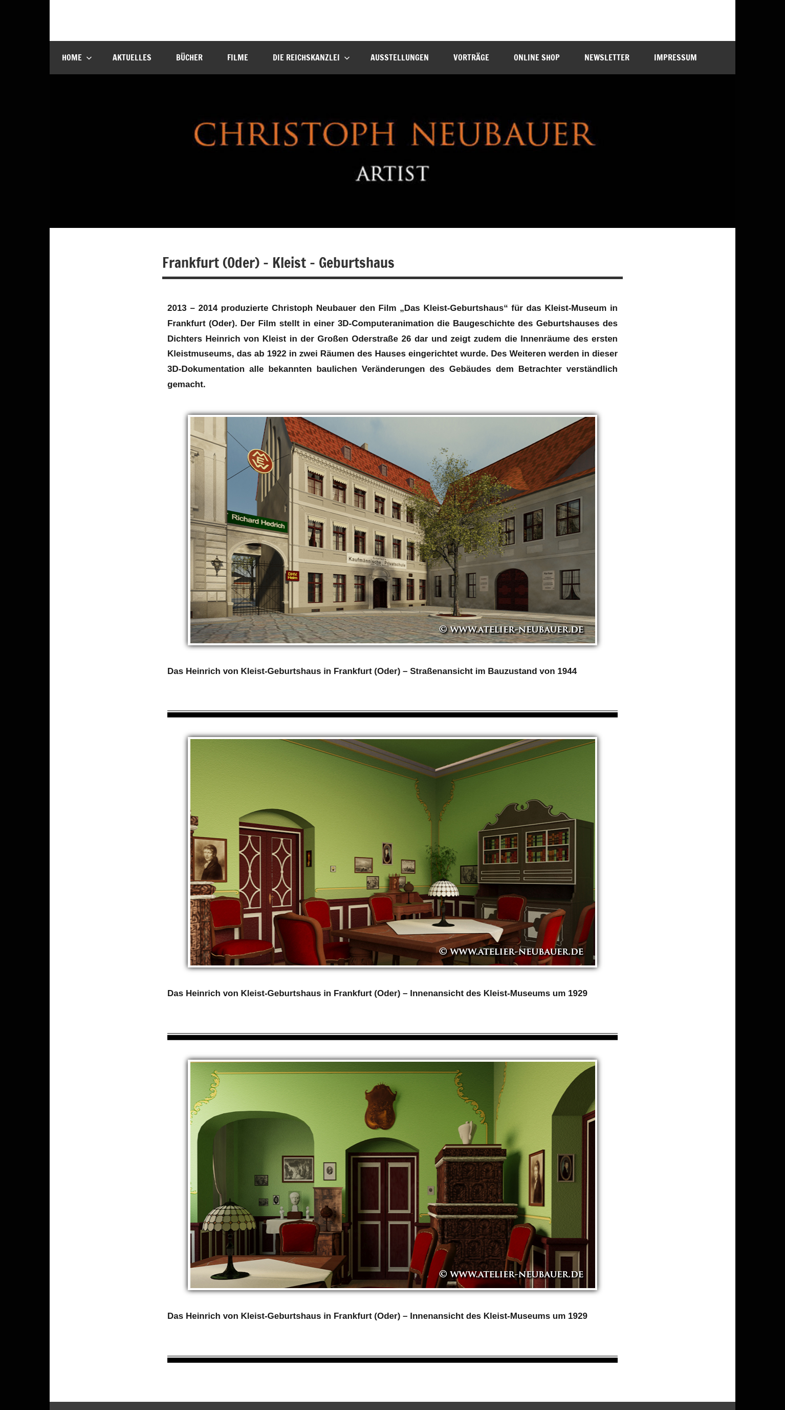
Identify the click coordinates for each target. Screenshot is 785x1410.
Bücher (189, 57)
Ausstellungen (399, 57)
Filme (237, 57)
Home (77, 57)
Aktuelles (132, 57)
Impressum (675, 57)
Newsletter (606, 57)
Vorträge (471, 57)
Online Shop (537, 57)
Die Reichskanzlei (311, 57)
